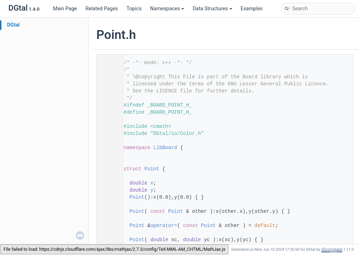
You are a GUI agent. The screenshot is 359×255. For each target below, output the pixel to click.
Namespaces (167, 9)
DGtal (13, 25)
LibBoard (165, 148)
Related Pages (101, 9)
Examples (252, 9)
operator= (163, 225)
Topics (134, 9)
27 (107, 169)
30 (107, 190)
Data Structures (212, 9)
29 (107, 183)
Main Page (65, 9)
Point (151, 169)
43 (107, 211)
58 (107, 240)
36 (107, 197)
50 (107, 225)
